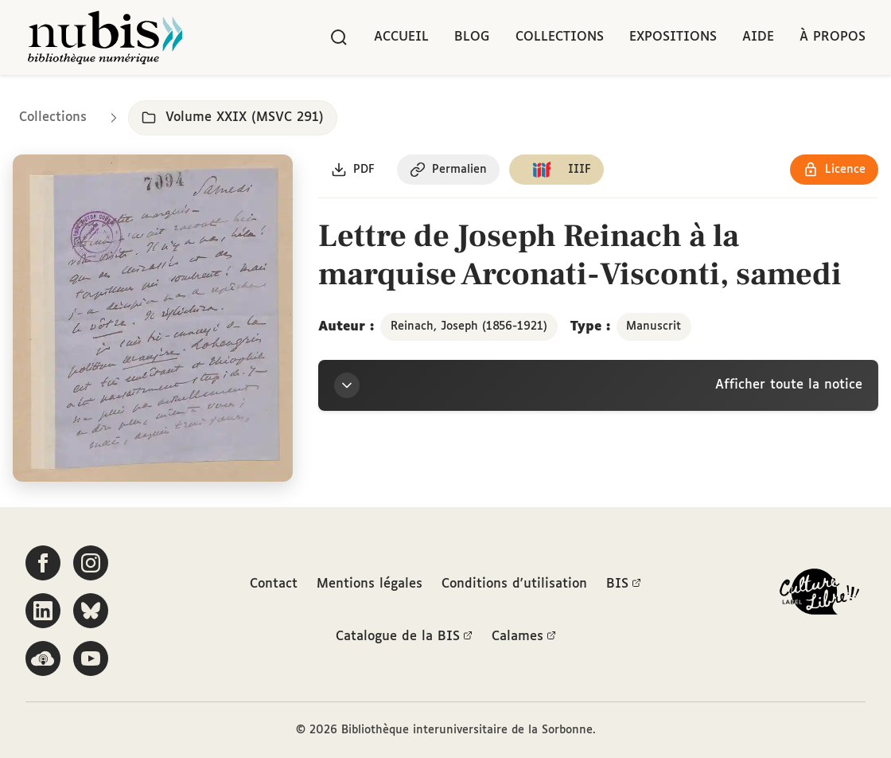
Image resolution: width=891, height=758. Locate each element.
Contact (274, 584)
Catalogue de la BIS (404, 637)
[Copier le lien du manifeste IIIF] (556, 169)
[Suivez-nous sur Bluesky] (90, 610)
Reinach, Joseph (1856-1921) (469, 326)
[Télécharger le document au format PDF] (352, 169)
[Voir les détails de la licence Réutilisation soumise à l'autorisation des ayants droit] (834, 169)
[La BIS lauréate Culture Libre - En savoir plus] (819, 595)
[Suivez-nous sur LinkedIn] (42, 610)
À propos (833, 37)
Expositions (673, 37)
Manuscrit (653, 326)
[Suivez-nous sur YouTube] (90, 658)
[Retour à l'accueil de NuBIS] (105, 37)
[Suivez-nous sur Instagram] (90, 562)
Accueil (401, 37)
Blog (472, 37)
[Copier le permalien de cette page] (448, 169)
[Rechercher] (338, 37)
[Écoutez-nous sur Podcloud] (42, 658)
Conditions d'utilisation (514, 584)
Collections (560, 37)
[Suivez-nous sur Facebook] (42, 562)
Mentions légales (369, 584)
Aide (758, 37)
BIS (623, 584)
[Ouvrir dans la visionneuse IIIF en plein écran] (153, 318)
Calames (524, 637)
